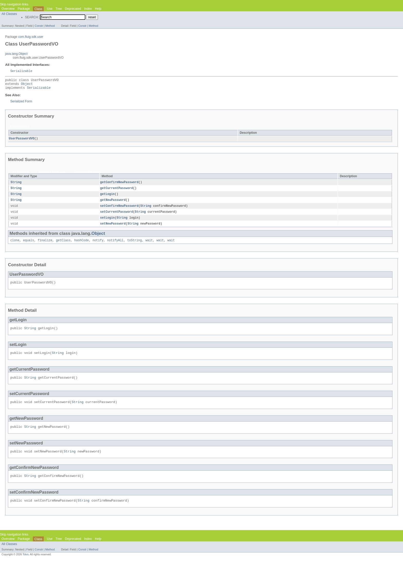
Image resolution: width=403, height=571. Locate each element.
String (16, 185)
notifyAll (115, 245)
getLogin (107, 197)
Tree (59, 9)
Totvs (26, 566)
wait (149, 245)
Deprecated (73, 9)
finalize (45, 245)
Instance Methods (52, 174)
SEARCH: (32, 17)
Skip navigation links (14, 4)
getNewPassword (113, 203)
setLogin (107, 222)
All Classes (9, 14)
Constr (39, 25)
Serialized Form (21, 104)
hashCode (81, 245)
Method (49, 25)
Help (98, 9)
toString (134, 245)
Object (27, 85)
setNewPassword (113, 228)
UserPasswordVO (21, 141)
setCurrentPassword (116, 216)
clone (15, 245)
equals (28, 245)
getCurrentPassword (116, 191)
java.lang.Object (16, 54)
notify (98, 245)
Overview (8, 9)
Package (24, 9)
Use (49, 9)
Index (88, 9)
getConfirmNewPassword (119, 185)
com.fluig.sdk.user (30, 37)
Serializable (21, 71)
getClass (63, 245)
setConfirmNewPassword (119, 210)
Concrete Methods (87, 174)
